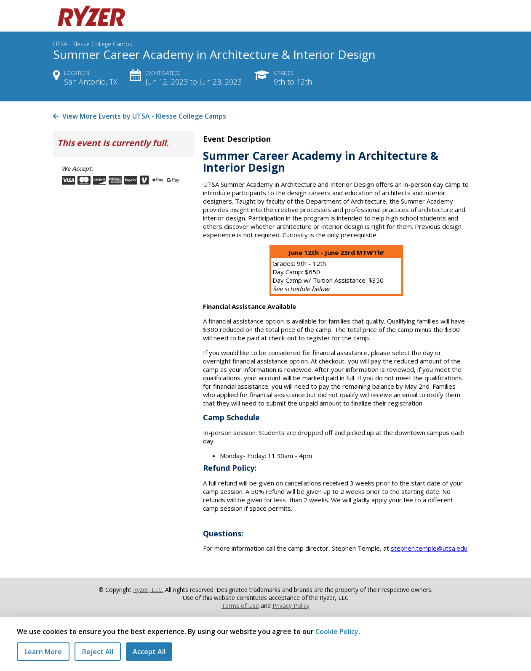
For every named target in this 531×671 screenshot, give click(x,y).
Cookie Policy (336, 631)
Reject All (97, 651)
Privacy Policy (291, 606)
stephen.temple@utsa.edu (429, 548)
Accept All (149, 651)
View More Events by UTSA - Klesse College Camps (139, 116)
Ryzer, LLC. (148, 590)
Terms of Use (240, 606)
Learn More (43, 651)
